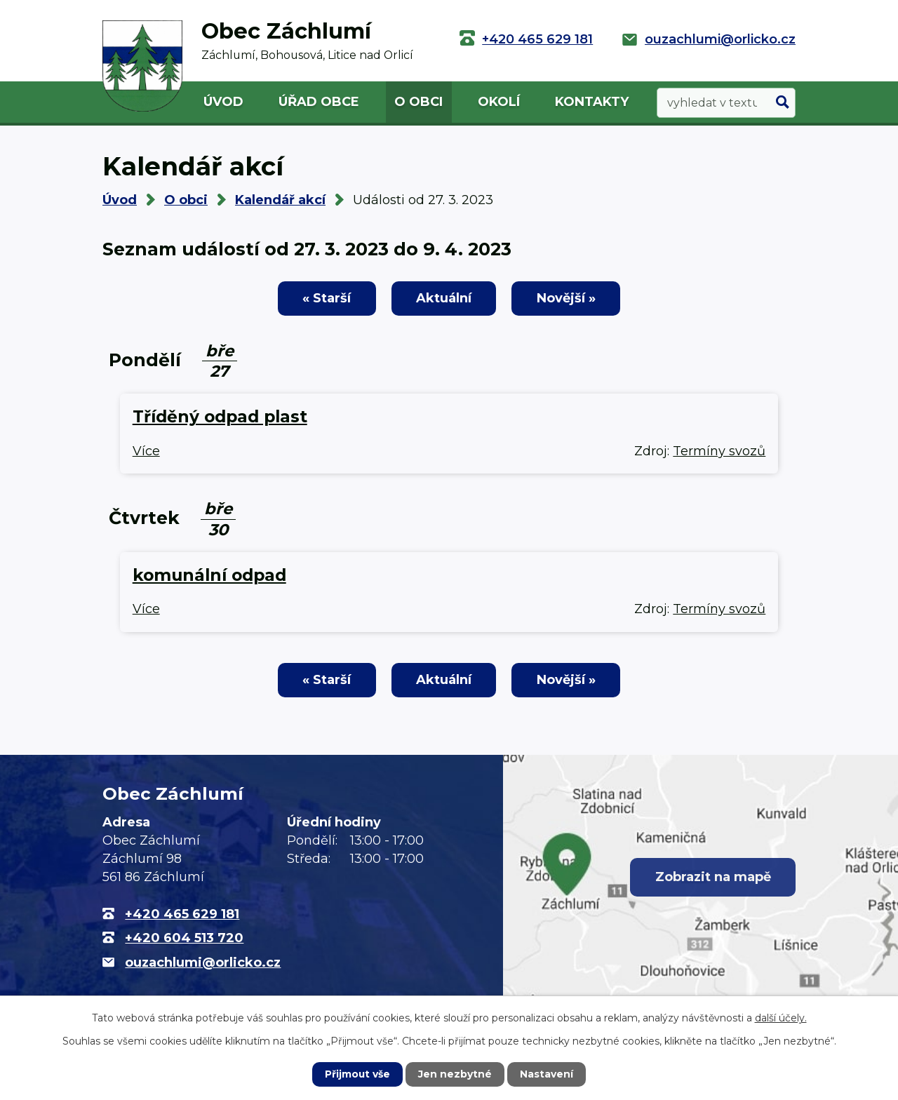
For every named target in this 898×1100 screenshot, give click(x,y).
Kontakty (592, 101)
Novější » (567, 298)
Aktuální (443, 298)
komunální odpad (209, 575)
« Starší (325, 298)
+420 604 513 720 (184, 938)
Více (146, 451)
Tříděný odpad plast (220, 417)
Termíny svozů (719, 451)
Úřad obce (319, 101)
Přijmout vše (358, 1074)
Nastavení (547, 1074)
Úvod (223, 101)
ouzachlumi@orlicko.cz (720, 39)
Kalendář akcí (280, 200)
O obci (418, 101)
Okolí (499, 101)
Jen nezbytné (455, 1074)
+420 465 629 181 (537, 39)
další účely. (781, 1018)
